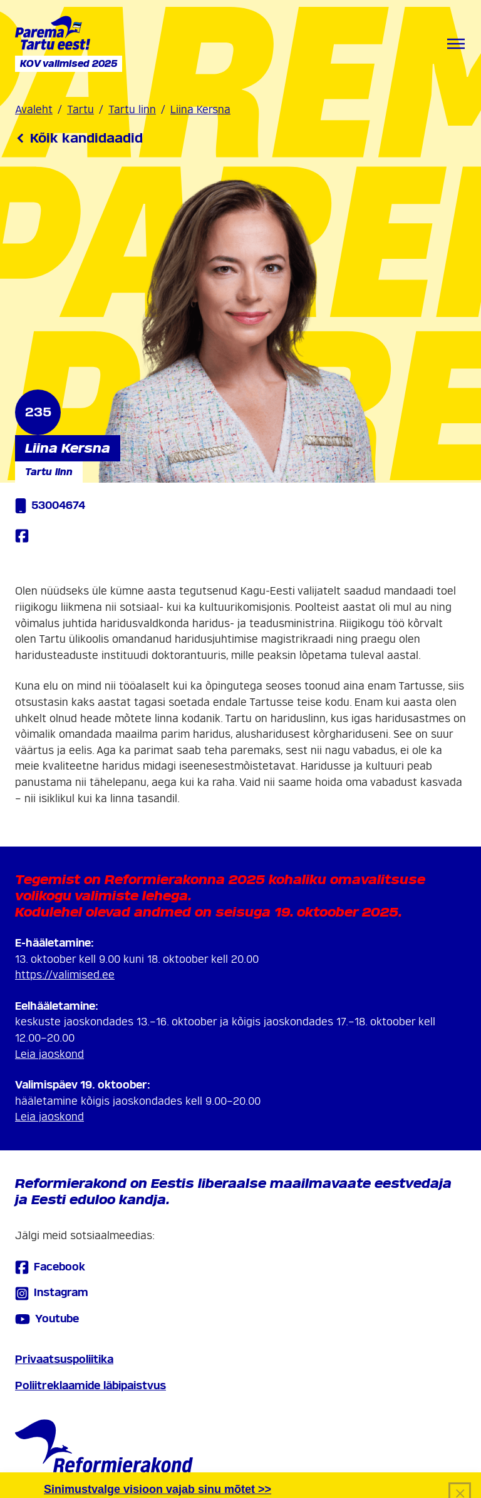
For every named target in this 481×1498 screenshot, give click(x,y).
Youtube (47, 1319)
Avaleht (34, 110)
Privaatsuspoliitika (64, 1359)
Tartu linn (132, 110)
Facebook (50, 1267)
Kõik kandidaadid (79, 138)
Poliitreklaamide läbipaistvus (90, 1386)
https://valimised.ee (65, 975)
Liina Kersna (200, 110)
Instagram (51, 1293)
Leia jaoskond (49, 1054)
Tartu (80, 110)
